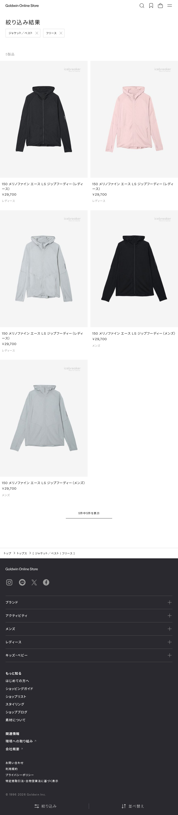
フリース (51, 33)
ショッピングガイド (19, 688)
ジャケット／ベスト (21, 33)
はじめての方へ (17, 681)
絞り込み (45, 806)
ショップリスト (16, 696)
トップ (7, 553)
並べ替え (132, 806)
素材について (16, 720)
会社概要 (14, 749)
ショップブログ (16, 712)
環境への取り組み (21, 741)
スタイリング (15, 704)
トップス (22, 553)
